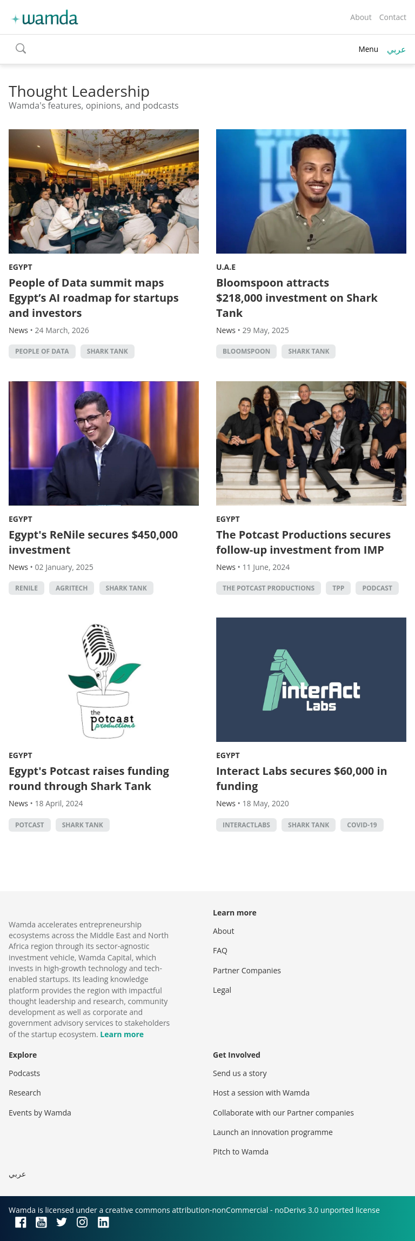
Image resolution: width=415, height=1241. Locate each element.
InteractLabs (246, 824)
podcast (377, 588)
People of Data (42, 351)
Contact (392, 17)
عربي (396, 49)
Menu (368, 49)
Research (25, 1092)
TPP (338, 588)
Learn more (122, 1034)
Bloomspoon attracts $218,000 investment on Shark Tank (297, 297)
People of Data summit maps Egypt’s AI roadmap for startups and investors (94, 297)
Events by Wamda (40, 1112)
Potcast (29, 824)
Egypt (20, 267)
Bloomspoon (246, 351)
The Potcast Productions (268, 588)
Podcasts (24, 1073)
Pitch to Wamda (241, 1151)
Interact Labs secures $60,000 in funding (301, 778)
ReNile (26, 588)
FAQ (220, 950)
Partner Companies (247, 970)
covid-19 (362, 824)
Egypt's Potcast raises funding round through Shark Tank (89, 778)
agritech (72, 588)
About (360, 17)
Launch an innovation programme (273, 1132)
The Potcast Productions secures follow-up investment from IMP (303, 542)
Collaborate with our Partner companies (283, 1112)
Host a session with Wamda (261, 1092)
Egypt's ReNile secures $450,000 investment (93, 542)
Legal (222, 990)
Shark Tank (107, 351)
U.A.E (226, 267)
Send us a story (239, 1073)
